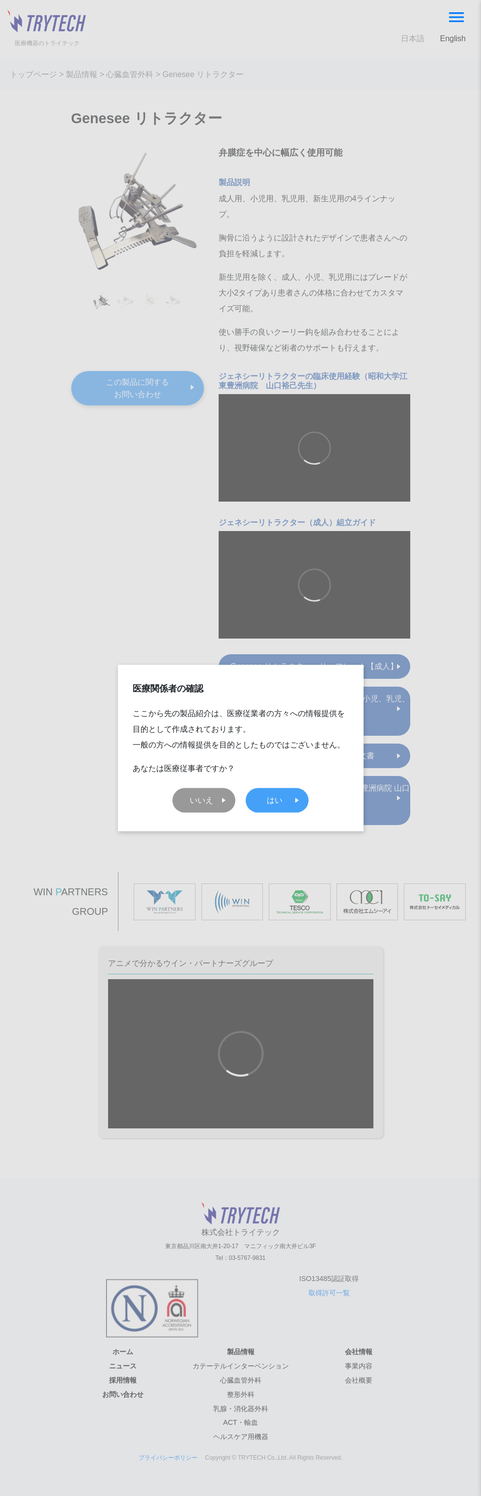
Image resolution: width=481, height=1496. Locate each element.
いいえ (201, 800)
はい (275, 800)
